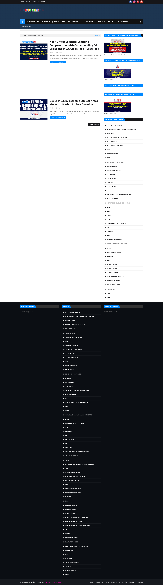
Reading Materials (114, 252)
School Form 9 (112, 273)
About (28, 2)
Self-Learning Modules (115, 277)
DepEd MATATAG (71, 366)
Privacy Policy (123, 582)
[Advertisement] (60, 81)
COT (108, 158)
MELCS (67, 444)
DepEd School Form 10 (73, 374)
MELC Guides (69, 439)
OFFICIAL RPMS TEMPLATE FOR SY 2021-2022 (79, 464)
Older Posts (94, 124)
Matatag (68, 431)
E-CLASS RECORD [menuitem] (122, 22)
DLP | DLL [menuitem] (101, 22)
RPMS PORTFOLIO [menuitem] (33, 22)
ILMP (108, 207)
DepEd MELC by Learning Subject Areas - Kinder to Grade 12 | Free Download (74, 102)
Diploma (110, 182)
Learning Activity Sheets (116, 223)
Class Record (112, 166)
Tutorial (68, 558)
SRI (66, 530)
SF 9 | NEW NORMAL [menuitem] (88, 22)
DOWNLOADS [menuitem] (26, 27)
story (67, 534)
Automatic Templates (115, 146)
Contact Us (114, 582)
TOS (108, 293)
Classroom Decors (114, 170)
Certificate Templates (115, 162)
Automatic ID (112, 141)
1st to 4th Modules (114, 125)
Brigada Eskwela (113, 154)
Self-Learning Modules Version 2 (77, 525)
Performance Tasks (114, 240)
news (67, 460)
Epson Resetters (113, 199)
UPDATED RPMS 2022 (72, 562)
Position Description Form (117, 244)
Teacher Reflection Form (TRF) (76, 546)
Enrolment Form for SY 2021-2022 (119, 195)
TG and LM (111, 289)
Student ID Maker (113, 281)
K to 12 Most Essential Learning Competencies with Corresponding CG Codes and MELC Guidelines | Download (74, 45)
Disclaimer (132, 582)
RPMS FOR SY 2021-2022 (73, 489)
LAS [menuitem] (63, 22)
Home (22, 2)
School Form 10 (113, 264)
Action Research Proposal (117, 137)
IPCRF (109, 211)
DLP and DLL (111, 174)
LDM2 (109, 215)
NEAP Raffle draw (71, 456)
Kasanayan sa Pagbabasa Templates (78, 415)
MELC (108, 227)
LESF (108, 219)
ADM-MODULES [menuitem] (73, 22)
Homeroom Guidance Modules (118, 203)
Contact (34, 2)
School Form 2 (112, 268)
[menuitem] (22, 21)
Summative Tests (113, 285)
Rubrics (110, 256)
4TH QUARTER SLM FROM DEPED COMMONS (121, 129)
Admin (53, 52)
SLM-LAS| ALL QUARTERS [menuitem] (50, 22)
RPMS (109, 248)
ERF (108, 191)
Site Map (140, 582)
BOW (108, 150)
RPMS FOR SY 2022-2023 (73, 493)
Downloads (41, 2)
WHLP (109, 297)
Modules (110, 232)
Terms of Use (99, 582)
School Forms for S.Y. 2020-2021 (76, 517)
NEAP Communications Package (77, 452)
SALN (108, 260)
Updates (68, 566)
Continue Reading (57, 62)
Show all (97, 35)
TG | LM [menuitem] (111, 22)
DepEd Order (111, 178)
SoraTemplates (31, 582)
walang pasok (70, 571)
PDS (108, 236)
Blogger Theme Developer (54, 582)
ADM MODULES (112, 133)
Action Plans (70, 321)
